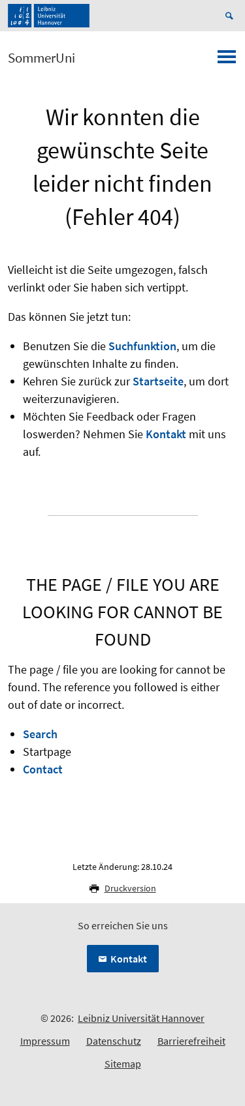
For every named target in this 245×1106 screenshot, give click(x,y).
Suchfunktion (142, 345)
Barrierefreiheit (191, 1040)
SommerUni (41, 58)
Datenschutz (113, 1040)
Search (40, 733)
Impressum (45, 1040)
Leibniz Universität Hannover (141, 1017)
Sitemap (123, 1063)
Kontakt (166, 433)
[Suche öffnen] (231, 15)
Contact (43, 769)
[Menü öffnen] (226, 60)
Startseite (158, 381)
